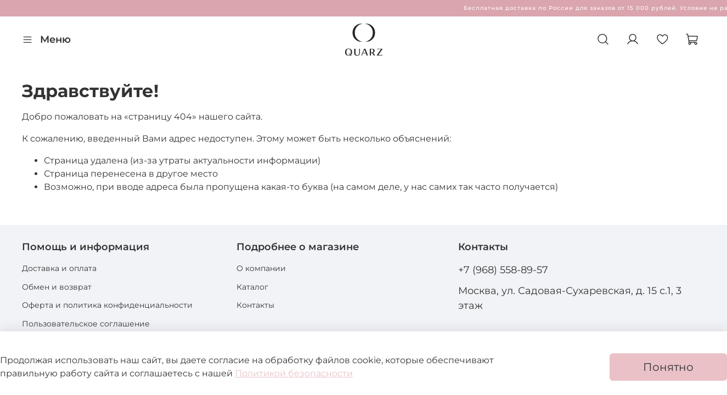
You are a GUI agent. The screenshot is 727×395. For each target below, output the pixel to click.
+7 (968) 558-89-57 (503, 269)
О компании (261, 268)
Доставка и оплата (59, 268)
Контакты (255, 305)
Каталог (252, 287)
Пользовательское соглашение (86, 324)
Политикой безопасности (294, 373)
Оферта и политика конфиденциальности (107, 305)
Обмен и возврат (57, 287)
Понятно (668, 367)
